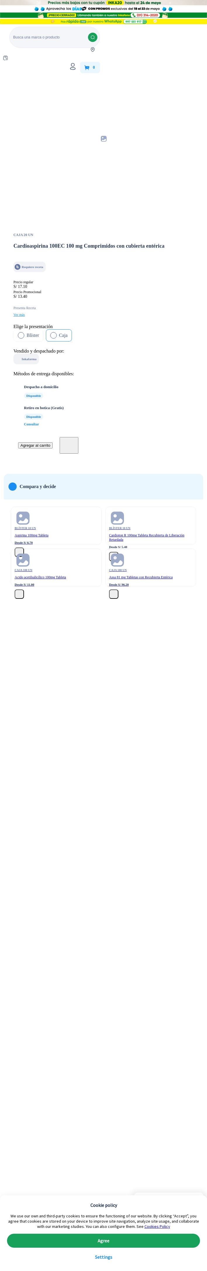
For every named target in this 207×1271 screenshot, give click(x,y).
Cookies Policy (157, 1226)
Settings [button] (103, 1257)
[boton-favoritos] (69, 445)
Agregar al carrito (35, 445)
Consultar (31, 424)
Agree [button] (103, 1241)
